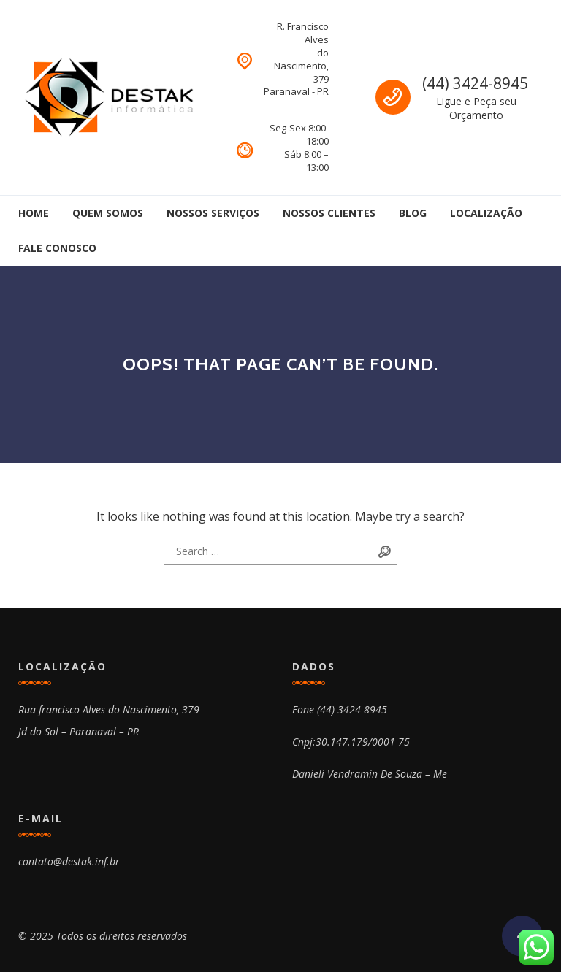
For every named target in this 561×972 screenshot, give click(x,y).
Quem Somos (107, 213)
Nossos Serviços (213, 213)
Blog (413, 213)
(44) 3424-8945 (475, 83)
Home (33, 213)
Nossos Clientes (329, 213)
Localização (486, 213)
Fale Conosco (57, 248)
